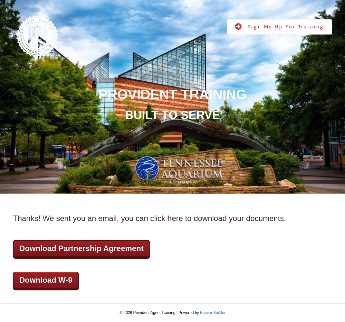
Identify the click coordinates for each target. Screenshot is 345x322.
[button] (279, 27)
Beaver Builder (212, 312)
